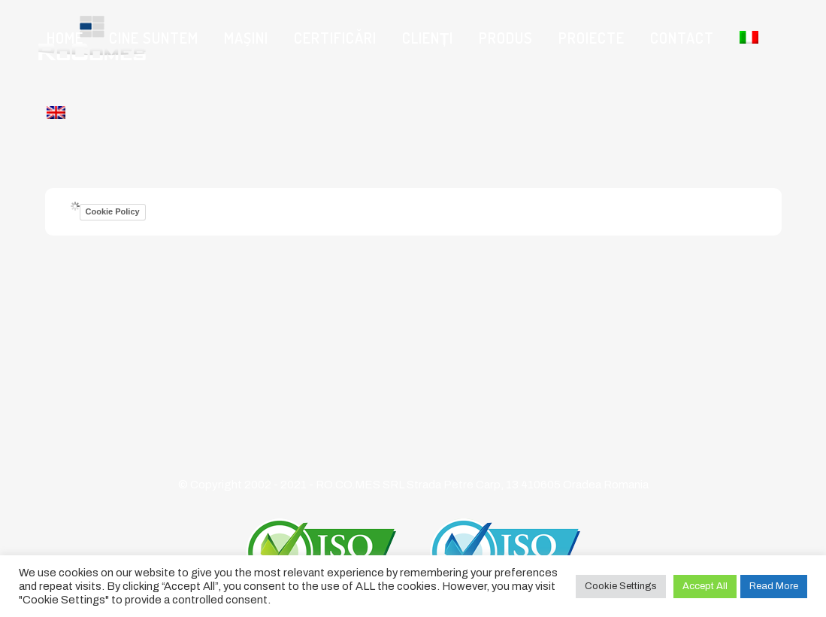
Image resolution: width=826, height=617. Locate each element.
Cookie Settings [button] (621, 586)
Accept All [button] (705, 586)
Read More (773, 586)
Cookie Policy (113, 211)
